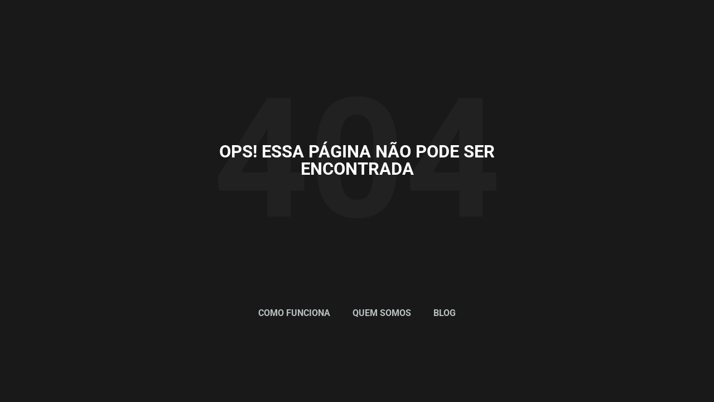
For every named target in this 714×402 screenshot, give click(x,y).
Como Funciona (294, 313)
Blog (444, 313)
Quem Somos (382, 313)
